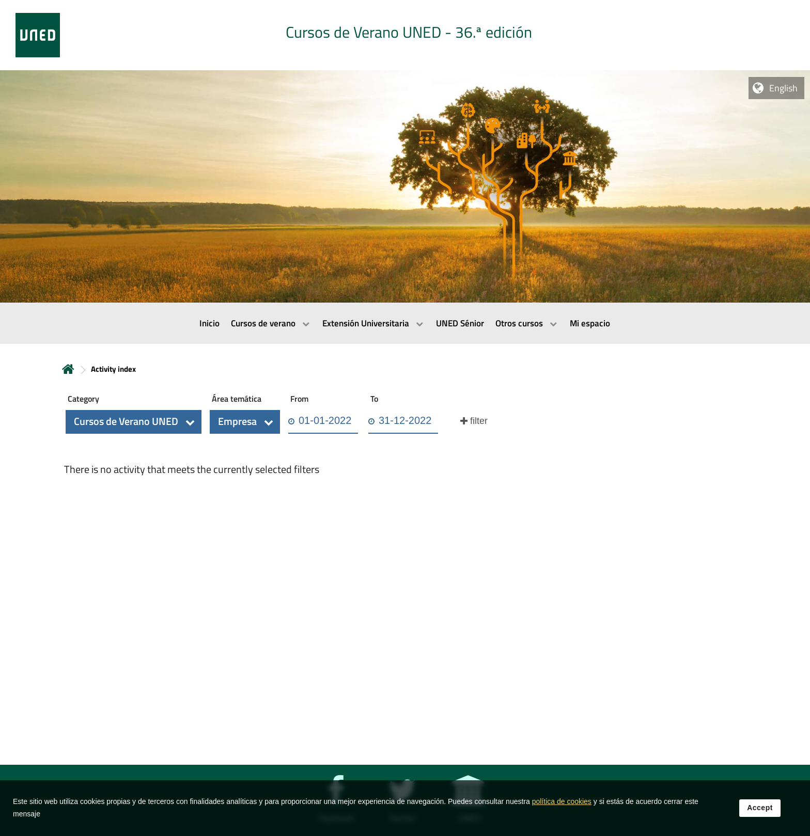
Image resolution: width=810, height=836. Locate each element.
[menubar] (405, 323)
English (783, 88)
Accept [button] (760, 811)
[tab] (405, 35)
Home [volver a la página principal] (68, 368)
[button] (133, 421)
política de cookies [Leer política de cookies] (561, 804)
